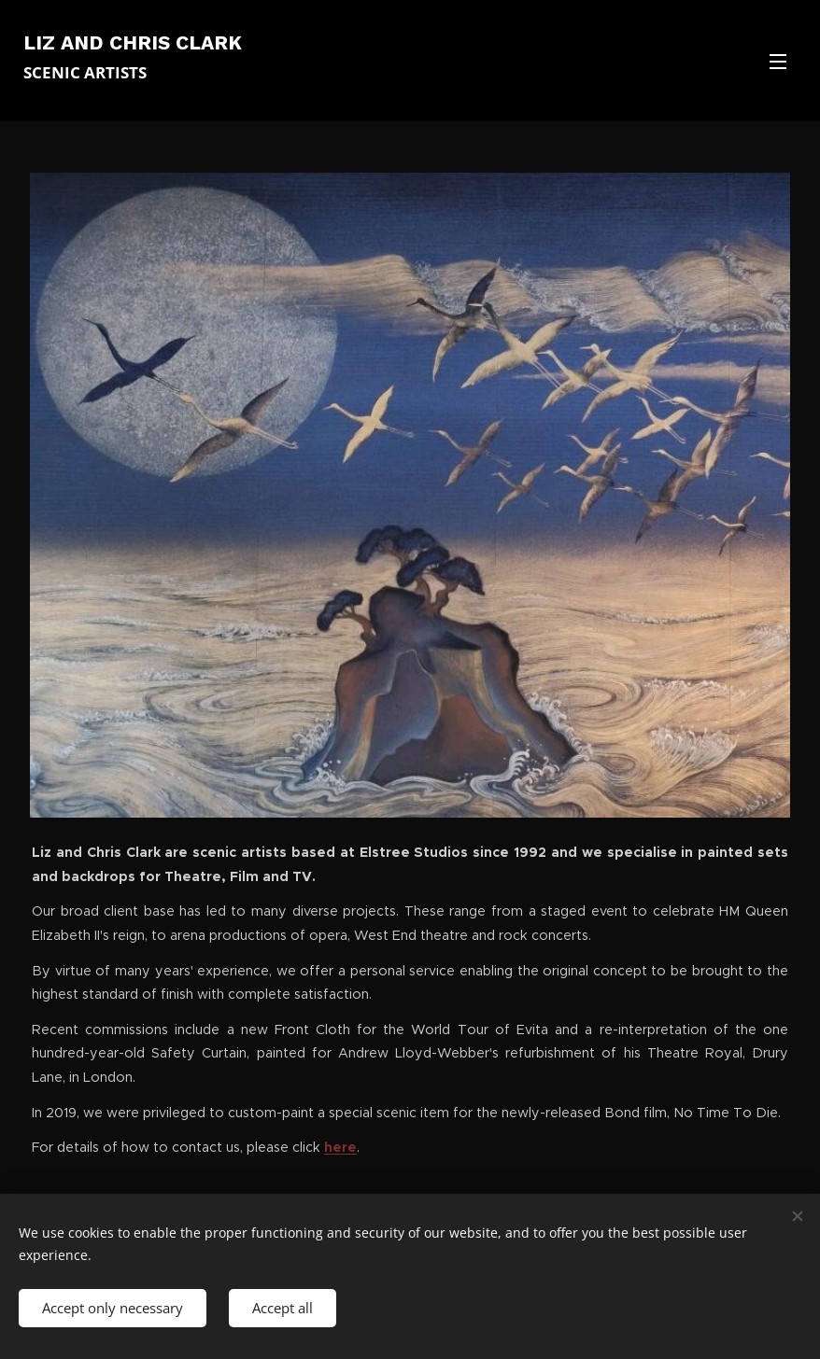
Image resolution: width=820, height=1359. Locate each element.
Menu (778, 62)
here (340, 1147)
